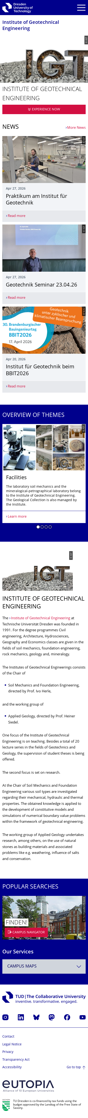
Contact (8, 1036)
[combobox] (44, 966)
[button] (38, 527)
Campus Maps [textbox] (22, 966)
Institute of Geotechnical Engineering (41, 618)
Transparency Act (16, 1059)
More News (76, 128)
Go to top (74, 1067)
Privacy (7, 1052)
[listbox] (44, 478)
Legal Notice (12, 1044)
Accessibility (12, 1067)
